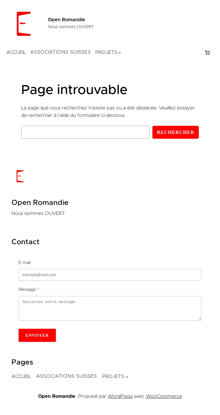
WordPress (120, 400)
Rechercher (175, 132)
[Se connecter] (162, 52)
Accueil (16, 52)
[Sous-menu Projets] (119, 52)
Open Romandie (66, 19)
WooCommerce (164, 400)
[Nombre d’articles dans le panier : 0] (207, 52)
